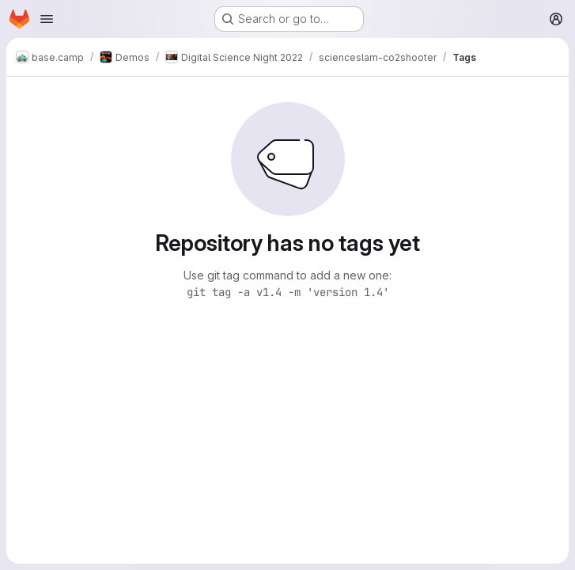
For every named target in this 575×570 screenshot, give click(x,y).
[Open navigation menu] (46, 19)
